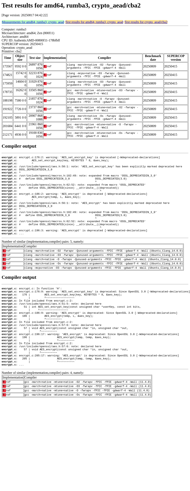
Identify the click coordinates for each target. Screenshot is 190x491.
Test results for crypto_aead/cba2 (145, 22)
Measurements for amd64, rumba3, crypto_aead (33, 22)
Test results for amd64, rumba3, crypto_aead (94, 22)
